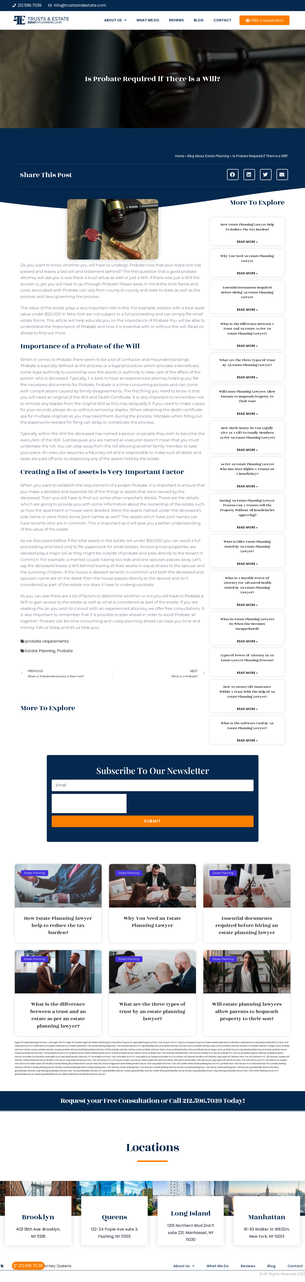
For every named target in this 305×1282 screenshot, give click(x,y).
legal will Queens (74, 1042)
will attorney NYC (257, 1056)
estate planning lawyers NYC (207, 1063)
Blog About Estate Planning (208, 156)
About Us (115, 20)
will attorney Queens (276, 1056)
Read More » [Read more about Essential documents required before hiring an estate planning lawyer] (247, 310)
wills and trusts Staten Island (28, 1063)
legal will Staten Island (93, 1042)
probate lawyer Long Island (236, 1049)
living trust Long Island (132, 1042)
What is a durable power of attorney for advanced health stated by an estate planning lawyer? (247, 585)
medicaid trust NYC (24, 1046)
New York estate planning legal (96, 1046)
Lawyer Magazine (110, 1063)
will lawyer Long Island (65, 1060)
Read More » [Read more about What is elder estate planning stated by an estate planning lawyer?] (247, 564)
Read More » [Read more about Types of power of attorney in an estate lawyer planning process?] (247, 673)
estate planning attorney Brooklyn (169, 1067)
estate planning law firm (45, 22)
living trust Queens (186, 1042)
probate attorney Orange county (266, 1046)
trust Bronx (178, 1056)
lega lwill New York (43, 1042)
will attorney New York (238, 1056)
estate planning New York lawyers (233, 1067)
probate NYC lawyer (210, 1053)
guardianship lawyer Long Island (208, 1070)
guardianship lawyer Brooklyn (179, 1070)
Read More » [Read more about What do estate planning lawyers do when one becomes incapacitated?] (247, 641)
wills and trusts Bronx (163, 1060)
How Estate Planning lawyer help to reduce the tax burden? (247, 227)
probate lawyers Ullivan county (133, 1053)
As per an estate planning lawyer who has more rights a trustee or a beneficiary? (247, 469)
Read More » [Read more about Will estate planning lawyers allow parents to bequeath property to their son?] (247, 414)
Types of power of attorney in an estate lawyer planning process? (247, 658)
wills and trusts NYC (255, 1060)
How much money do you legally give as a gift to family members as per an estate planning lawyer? (247, 433)
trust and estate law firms (259, 1063)
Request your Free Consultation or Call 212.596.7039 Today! (153, 1101)
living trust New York (152, 1042)
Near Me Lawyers (97, 1074)
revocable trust (166, 1056)
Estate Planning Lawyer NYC (266, 1070)
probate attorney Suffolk (99, 1049)
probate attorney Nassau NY (236, 1046)
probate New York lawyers (233, 1063)
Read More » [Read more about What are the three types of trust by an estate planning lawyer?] (247, 377)
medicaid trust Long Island (252, 1042)
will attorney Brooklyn (194, 1056)
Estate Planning (40, 651)
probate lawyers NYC (58, 1053)
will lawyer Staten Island (142, 1060)
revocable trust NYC (125, 1056)
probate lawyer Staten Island (82, 1053)
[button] (233, 174)
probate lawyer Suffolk (107, 1053)
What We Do (147, 20)
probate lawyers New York (35, 1053)
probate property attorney (254, 1053)
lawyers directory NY (81, 1056)
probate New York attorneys (161, 1053)
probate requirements (47, 641)
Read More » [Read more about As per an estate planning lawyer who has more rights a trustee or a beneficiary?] (247, 486)
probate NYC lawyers (231, 1053)
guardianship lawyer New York (238, 1070)
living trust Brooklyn (113, 1042)
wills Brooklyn (48, 1063)
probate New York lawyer (188, 1053)
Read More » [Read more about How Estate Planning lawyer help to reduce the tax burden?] (247, 242)
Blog (199, 20)
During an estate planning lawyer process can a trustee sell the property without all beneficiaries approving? (247, 508)
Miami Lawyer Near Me (90, 1063)
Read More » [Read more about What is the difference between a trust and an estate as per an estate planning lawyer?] (247, 346)
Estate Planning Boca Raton (67, 1063)
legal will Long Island (24, 1042)
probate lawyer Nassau (260, 1049)
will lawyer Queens (121, 1060)
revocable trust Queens (147, 1056)
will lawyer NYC (104, 1060)
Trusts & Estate (48, 19)
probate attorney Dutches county (177, 1046)
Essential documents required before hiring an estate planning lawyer (247, 292)
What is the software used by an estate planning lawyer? (247, 726)
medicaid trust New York (277, 1042)
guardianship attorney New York (62, 1070)
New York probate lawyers (124, 1046)
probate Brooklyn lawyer (183, 1049)
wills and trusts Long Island (209, 1060)
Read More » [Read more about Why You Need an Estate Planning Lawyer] (247, 273)
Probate (89, 326)
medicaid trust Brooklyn (229, 1042)
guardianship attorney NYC (90, 1070)
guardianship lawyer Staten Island (58, 1074)
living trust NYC (170, 1042)
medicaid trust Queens (44, 1046)
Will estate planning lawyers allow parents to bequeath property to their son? (247, 396)
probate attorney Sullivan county (127, 1049)
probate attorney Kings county (208, 1046)
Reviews (176, 20)
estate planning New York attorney (103, 1067)
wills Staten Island (185, 1063)
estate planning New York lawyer (201, 1067)
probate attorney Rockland (74, 1049)
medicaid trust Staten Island (69, 1046)
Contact (222, 20)
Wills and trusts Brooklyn (185, 1060)
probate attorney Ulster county (157, 1049)
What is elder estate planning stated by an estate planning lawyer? (247, 546)
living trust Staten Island (206, 1042)
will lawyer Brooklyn (45, 1060)
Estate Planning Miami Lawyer (132, 1063)
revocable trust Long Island (57, 1056)
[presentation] (89, 803)
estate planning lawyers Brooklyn (48, 1067)
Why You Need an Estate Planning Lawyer (247, 258)
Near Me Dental (81, 1074)
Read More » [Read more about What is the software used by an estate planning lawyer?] (247, 740)
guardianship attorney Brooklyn (264, 1067)
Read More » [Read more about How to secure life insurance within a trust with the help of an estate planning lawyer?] (247, 709)
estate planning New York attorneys (137, 1067)
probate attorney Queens (50, 1049)
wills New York (169, 1063)
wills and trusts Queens (276, 1060)
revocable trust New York (104, 1056)
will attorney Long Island (216, 1056)
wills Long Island (154, 1063)
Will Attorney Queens (51, 1266)
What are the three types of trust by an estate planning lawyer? (247, 363)
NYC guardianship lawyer (149, 1046)
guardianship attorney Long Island (30, 1070)
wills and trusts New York (234, 1060)
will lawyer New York (86, 1060)
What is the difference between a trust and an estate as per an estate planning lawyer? (247, 329)
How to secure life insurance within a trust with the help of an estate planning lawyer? (247, 691)
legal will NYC (59, 1042)
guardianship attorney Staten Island (148, 1070)
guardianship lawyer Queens (28, 1074)
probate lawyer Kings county (209, 1049)
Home (179, 156)
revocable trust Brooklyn (33, 1056)
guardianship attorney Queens (117, 1070)
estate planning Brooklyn (75, 1067)
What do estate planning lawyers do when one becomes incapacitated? (247, 624)
